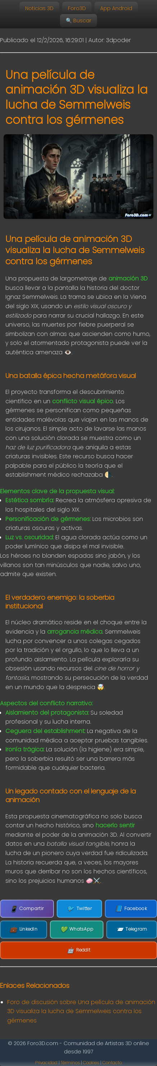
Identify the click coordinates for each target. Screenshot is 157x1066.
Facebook (131, 908)
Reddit (78, 950)
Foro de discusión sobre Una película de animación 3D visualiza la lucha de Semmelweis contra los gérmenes (81, 1011)
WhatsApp (77, 929)
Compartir (27, 908)
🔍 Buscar (78, 20)
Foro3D (77, 8)
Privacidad (46, 1063)
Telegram (131, 929)
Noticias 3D (39, 8)
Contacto (112, 1063)
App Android (116, 8)
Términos (70, 1063)
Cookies (91, 1063)
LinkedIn (23, 929)
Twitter (79, 908)
